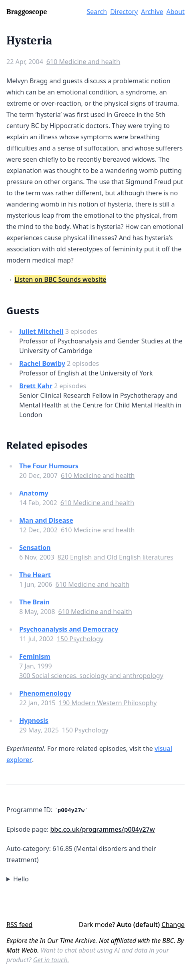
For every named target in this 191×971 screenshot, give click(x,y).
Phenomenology (45, 693)
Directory (124, 11)
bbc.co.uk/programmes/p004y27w (102, 829)
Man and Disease (46, 520)
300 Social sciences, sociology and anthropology (91, 675)
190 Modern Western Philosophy (108, 702)
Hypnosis (33, 720)
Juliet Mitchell (41, 331)
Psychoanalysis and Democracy (68, 629)
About (176, 11)
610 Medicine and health (83, 61)
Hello (21, 879)
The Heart (35, 574)
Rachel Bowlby (42, 363)
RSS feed (19, 924)
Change (173, 924)
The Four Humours (48, 465)
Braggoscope (26, 12)
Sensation (35, 547)
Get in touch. (51, 959)
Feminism (34, 656)
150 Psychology (80, 638)
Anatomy (33, 493)
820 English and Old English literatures (115, 557)
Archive (152, 11)
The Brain (34, 602)
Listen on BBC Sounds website (60, 279)
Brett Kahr (35, 385)
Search (97, 11)
